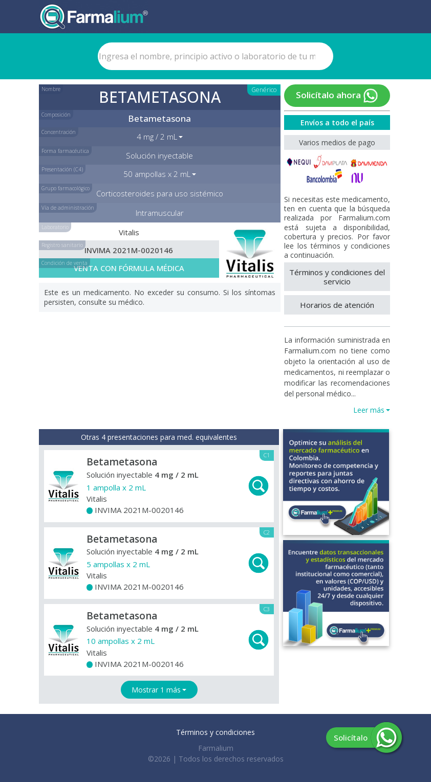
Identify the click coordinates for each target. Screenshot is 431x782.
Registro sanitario (62, 245)
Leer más (368, 410)
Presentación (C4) (62, 169)
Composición (56, 114)
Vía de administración (67, 207)
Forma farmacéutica (65, 150)
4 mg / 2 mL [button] (157, 136)
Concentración (58, 132)
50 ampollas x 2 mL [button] (156, 174)
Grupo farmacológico (65, 188)
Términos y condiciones (215, 732)
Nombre (50, 89)
